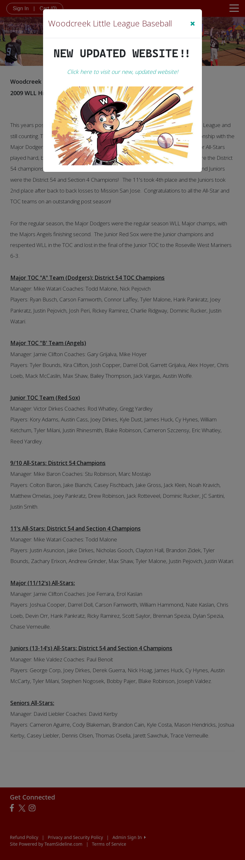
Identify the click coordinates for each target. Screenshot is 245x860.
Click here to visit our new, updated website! (122, 71)
